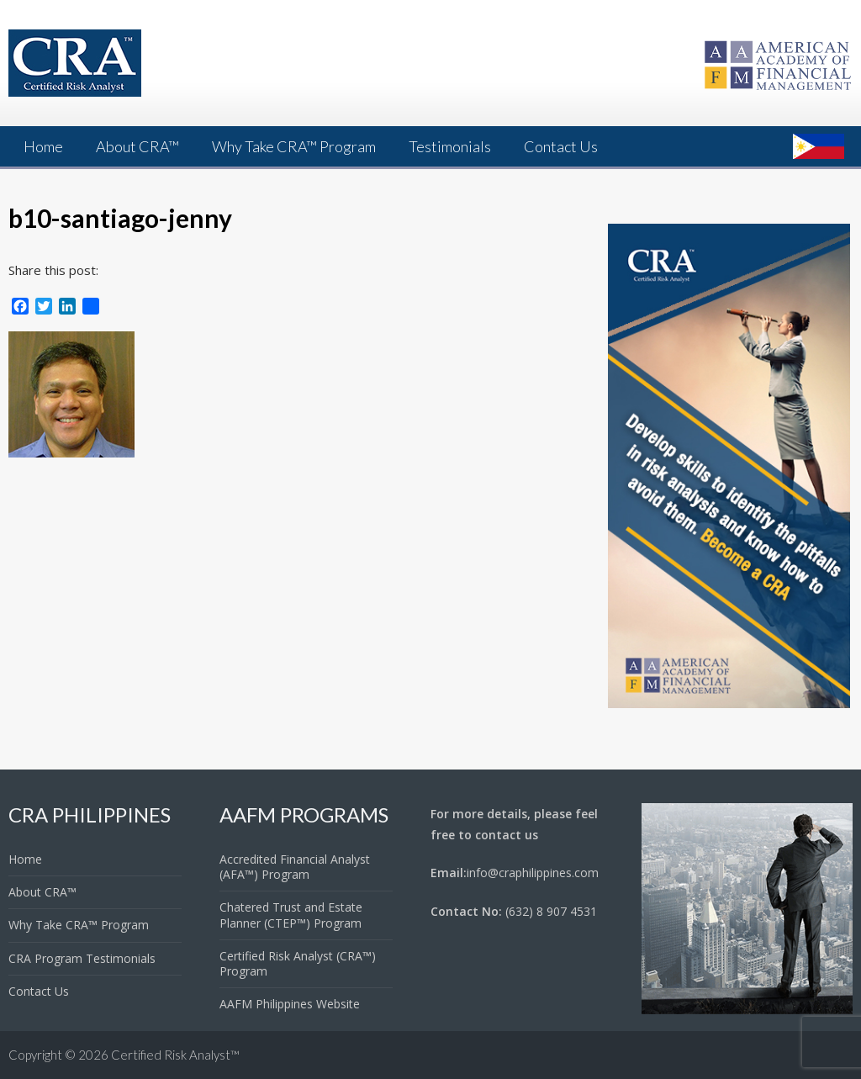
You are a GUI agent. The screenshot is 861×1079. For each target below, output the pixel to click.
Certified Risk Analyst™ (175, 1054)
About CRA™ (137, 146)
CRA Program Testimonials (82, 958)
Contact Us (561, 146)
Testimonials (450, 146)
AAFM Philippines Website (289, 1004)
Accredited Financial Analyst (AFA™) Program (294, 866)
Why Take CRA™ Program (294, 146)
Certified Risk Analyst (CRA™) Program (297, 963)
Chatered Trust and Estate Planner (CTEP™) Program (290, 914)
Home (43, 146)
